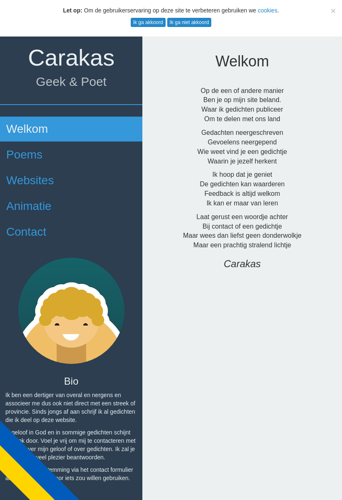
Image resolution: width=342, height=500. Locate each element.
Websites (30, 180)
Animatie (28, 206)
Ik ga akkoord (148, 22)
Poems (24, 154)
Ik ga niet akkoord (189, 22)
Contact (26, 231)
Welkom (27, 128)
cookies (267, 10)
